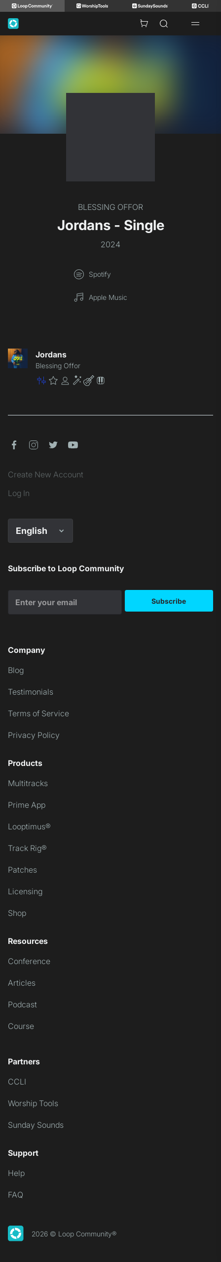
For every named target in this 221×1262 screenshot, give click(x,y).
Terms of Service (38, 713)
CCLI (17, 1081)
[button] (124, 380)
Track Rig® (27, 848)
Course (21, 1026)
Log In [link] (19, 493)
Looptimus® (29, 826)
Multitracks (28, 783)
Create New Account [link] (45, 474)
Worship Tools (33, 1103)
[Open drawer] (195, 23)
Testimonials (30, 692)
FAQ (15, 1195)
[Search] (164, 23)
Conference (29, 961)
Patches (22, 870)
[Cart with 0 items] (144, 23)
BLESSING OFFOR (110, 207)
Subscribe (168, 601)
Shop (17, 913)
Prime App (26, 805)
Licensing (25, 891)
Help (16, 1173)
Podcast (22, 1004)
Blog (16, 670)
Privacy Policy (34, 735)
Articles (22, 983)
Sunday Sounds (36, 1125)
